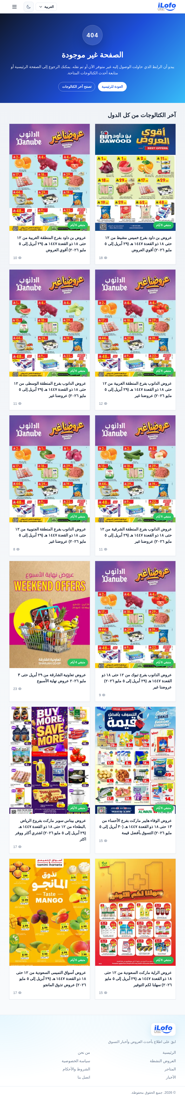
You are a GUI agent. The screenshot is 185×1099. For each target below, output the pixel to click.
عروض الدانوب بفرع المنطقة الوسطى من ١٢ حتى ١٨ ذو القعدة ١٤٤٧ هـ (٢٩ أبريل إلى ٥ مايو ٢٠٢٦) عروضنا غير (50, 393)
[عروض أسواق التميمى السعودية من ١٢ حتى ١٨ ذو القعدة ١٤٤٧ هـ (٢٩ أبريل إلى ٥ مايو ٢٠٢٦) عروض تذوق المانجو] (49, 915)
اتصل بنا (84, 1077)
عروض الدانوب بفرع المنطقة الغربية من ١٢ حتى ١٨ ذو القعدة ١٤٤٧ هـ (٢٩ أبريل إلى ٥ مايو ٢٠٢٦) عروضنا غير (137, 393)
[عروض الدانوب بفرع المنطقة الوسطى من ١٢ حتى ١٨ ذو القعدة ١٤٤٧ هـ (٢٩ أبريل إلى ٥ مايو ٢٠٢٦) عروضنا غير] (49, 326)
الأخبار (171, 1077)
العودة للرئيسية (112, 86)
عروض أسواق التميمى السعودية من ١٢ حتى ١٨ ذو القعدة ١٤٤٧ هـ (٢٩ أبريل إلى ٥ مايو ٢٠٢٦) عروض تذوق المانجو (51, 982)
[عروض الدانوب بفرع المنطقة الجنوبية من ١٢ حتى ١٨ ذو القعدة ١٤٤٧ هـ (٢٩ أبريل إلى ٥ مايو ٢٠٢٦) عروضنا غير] (49, 472)
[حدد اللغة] (46, 7)
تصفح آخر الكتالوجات (77, 86)
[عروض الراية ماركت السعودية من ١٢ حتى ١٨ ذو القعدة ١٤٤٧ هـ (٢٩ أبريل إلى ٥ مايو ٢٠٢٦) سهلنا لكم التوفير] (135, 915)
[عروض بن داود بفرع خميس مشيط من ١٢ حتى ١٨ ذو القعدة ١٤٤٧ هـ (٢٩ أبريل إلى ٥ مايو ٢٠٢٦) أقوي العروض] (135, 177)
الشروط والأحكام (76, 1069)
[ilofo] (167, 7)
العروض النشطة (163, 1061)
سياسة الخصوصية (76, 1061)
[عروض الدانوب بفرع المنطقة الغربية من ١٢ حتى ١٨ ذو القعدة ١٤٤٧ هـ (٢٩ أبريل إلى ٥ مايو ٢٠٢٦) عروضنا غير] (135, 326)
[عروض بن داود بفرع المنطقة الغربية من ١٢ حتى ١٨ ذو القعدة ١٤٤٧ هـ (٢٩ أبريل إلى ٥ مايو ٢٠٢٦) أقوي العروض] (49, 177)
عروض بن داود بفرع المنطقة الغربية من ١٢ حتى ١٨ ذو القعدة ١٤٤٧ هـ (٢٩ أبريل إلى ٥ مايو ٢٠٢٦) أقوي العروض (51, 244)
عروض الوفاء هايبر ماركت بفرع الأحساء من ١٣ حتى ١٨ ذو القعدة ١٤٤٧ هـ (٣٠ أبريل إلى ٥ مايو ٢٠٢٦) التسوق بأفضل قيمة (135, 830)
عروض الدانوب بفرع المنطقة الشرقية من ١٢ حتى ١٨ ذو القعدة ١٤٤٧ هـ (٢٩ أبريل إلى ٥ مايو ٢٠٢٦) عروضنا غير (136, 539)
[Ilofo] (163, 1029)
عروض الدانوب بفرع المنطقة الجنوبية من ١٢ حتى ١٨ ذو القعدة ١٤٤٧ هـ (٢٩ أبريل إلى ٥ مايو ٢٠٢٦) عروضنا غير (50, 539)
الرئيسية (169, 1052)
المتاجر (170, 1069)
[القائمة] (14, 6)
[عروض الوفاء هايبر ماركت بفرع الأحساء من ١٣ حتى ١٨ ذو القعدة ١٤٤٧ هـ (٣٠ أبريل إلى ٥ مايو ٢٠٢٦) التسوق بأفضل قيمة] (135, 764)
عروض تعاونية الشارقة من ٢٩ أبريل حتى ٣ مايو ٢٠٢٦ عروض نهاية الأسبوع (52, 682)
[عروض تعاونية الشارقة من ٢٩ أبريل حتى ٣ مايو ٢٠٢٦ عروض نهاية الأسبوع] (49, 618)
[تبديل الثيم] (29, 7)
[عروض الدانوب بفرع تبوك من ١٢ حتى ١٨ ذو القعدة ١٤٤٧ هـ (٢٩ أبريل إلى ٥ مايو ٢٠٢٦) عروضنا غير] (135, 618)
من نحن (84, 1052)
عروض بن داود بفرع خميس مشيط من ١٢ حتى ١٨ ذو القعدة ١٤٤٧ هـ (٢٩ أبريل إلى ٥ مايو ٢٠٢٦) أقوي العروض (138, 244)
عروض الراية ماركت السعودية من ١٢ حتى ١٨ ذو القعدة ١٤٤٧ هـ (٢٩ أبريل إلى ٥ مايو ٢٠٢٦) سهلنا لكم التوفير (138, 982)
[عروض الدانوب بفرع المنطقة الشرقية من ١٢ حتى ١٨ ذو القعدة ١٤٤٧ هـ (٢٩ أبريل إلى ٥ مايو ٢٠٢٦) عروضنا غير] (135, 472)
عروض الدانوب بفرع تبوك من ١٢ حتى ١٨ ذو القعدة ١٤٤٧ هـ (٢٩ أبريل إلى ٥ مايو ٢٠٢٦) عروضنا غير (137, 685)
